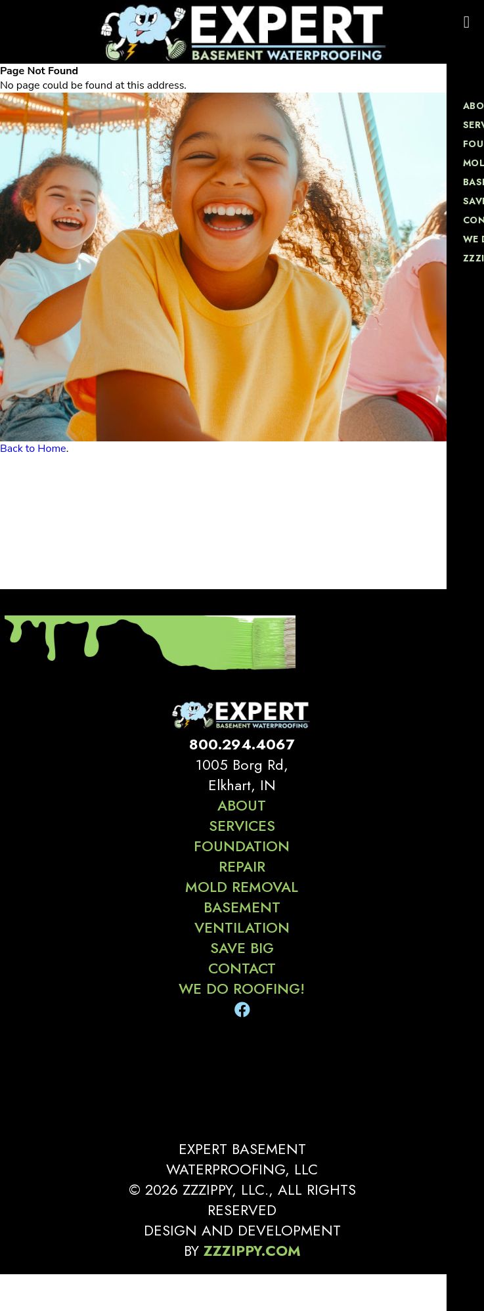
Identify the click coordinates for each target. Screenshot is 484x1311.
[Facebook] (242, 1010)
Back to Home (33, 448)
